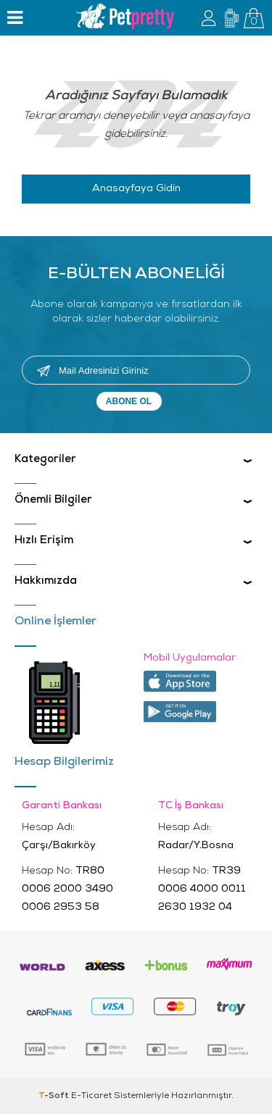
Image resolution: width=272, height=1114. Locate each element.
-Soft (54, 1096)
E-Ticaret (91, 1096)
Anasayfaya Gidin (136, 188)
